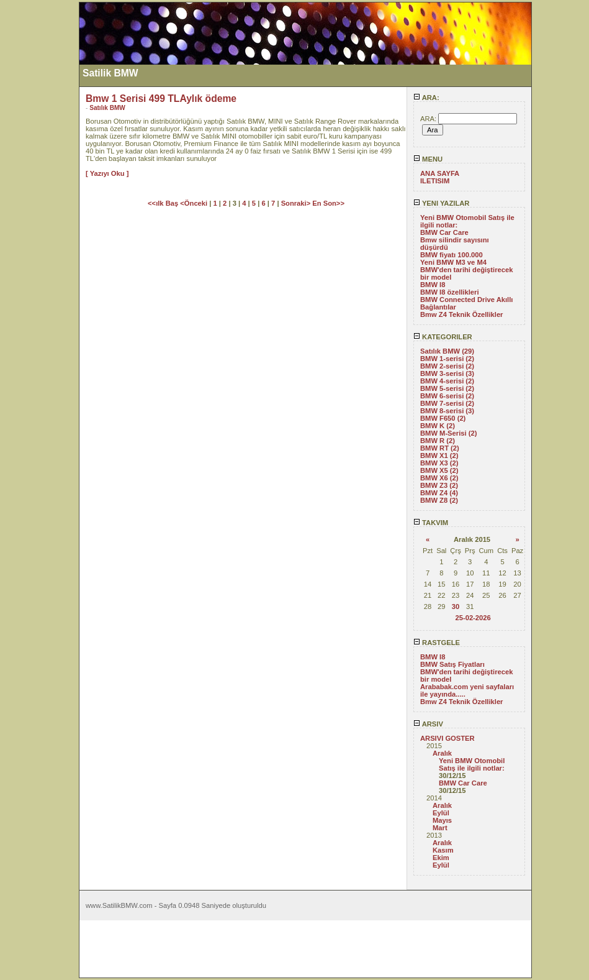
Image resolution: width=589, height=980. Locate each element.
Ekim (441, 857)
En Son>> (328, 203)
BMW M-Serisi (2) (448, 433)
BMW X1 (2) (439, 455)
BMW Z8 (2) (439, 500)
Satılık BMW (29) (447, 351)
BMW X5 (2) (439, 470)
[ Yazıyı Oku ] (107, 173)
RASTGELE (436, 642)
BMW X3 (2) (439, 463)
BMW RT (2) (439, 448)
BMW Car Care (444, 232)
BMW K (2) (437, 425)
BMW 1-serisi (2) (447, 358)
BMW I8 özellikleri (449, 292)
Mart (440, 827)
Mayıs (442, 820)
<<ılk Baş (164, 203)
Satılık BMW (107, 107)
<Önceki (194, 203)
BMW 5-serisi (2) (447, 388)
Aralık (442, 753)
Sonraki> (297, 203)
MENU (428, 159)
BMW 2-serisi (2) (447, 366)
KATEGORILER (442, 337)
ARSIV (428, 724)
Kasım (443, 850)
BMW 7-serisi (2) (447, 403)
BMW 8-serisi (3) (447, 410)
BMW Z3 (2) (439, 485)
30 (455, 606)
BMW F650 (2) (442, 418)
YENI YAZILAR (441, 203)
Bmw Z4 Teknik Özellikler (461, 314)
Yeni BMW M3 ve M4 (453, 262)
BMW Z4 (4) (439, 493)
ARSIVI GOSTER (447, 738)
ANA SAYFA (439, 173)
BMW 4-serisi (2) (447, 381)
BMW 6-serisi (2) (447, 396)
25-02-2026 (472, 617)
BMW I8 (432, 284)
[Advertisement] (39, 188)
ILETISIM (434, 181)
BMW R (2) (437, 440)
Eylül (441, 813)
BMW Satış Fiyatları (452, 664)
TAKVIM (430, 522)
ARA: (426, 97)
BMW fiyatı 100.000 (451, 255)
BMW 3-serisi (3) (447, 373)
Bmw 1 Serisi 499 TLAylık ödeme (161, 98)
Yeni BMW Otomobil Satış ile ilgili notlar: (472, 764)
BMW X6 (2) (439, 478)
